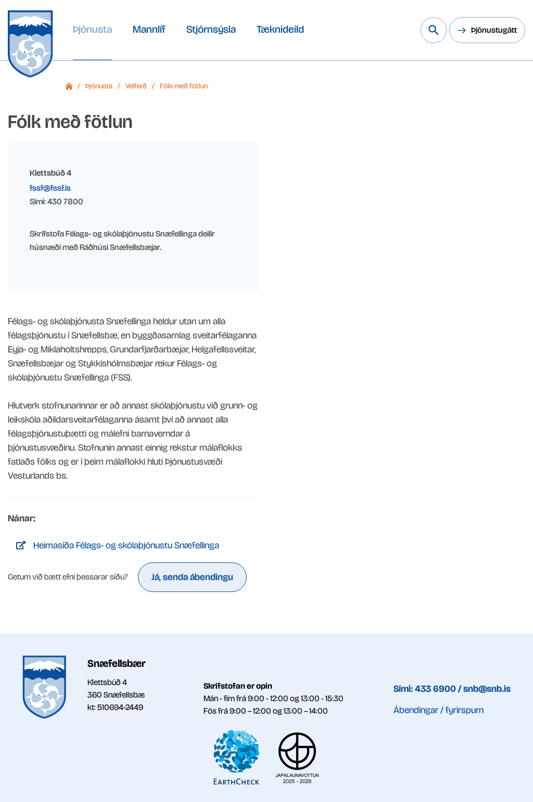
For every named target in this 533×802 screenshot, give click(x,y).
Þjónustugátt (494, 30)
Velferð (136, 86)
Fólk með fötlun (184, 86)
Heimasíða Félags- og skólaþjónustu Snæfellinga (126, 545)
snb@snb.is (487, 688)
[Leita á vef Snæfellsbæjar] (434, 30)
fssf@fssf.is (50, 188)
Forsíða (68, 86)
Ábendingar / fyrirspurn (439, 710)
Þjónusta (98, 86)
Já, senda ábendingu (192, 577)
